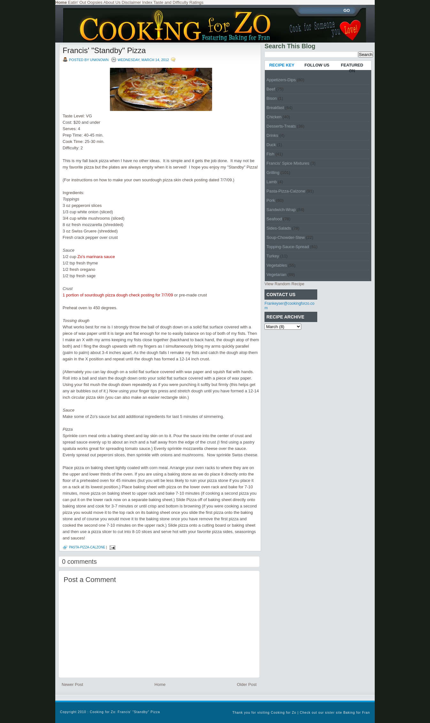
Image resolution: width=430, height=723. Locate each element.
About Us (112, 2)
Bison (271, 98)
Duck (271, 144)
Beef (270, 89)
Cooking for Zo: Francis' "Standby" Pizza (125, 712)
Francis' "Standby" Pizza (104, 50)
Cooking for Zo (283, 712)
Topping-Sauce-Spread (287, 246)
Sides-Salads (278, 228)
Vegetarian (276, 274)
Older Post (247, 684)
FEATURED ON (352, 68)
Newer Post (72, 684)
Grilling (272, 172)
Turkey (272, 256)
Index (147, 2)
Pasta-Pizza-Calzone (87, 547)
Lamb (271, 181)
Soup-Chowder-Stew (285, 237)
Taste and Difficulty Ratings (178, 2)
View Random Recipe (284, 283)
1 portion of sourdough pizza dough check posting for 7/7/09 (118, 295)
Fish (270, 154)
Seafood (274, 218)
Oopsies (95, 2)
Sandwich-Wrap (281, 209)
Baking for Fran (356, 712)
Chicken (273, 116)
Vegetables (276, 265)
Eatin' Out (77, 2)
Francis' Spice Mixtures (287, 163)
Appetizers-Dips (281, 79)
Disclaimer (131, 2)
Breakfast (275, 107)
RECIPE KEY (282, 65)
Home (160, 684)
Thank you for (245, 712)
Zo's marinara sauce (96, 256)
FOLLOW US (316, 65)
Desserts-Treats (281, 126)
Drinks (272, 135)
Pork (270, 200)
